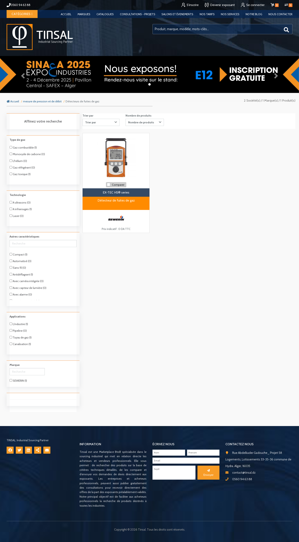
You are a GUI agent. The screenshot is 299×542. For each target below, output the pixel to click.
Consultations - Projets (137, 14)
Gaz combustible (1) (23, 147)
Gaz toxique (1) (20, 174)
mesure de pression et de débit (42, 101)
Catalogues (105, 14)
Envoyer (208, 473)
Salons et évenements (177, 14)
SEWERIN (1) (18, 380)
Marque (15, 365)
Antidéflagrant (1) (21, 274)
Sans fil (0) (18, 268)
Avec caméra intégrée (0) (27, 281)
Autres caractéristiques (24, 236)
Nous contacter (280, 14)
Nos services (230, 14)
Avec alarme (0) (21, 294)
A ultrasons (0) (20, 202)
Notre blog (254, 14)
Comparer (118, 185)
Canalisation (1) (20, 344)
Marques (84, 14)
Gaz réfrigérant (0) (22, 167)
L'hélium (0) (18, 161)
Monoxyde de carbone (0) (27, 154)
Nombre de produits (138, 115)
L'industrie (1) (19, 324)
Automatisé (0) (20, 261)
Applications (18, 316)
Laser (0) (17, 216)
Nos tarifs (207, 14)
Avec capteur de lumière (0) (28, 288)
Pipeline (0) (18, 330)
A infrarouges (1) (21, 209)
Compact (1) (18, 254)
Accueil (66, 14)
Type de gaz (17, 140)
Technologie (18, 195)
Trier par (88, 115)
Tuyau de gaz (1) (21, 337)
